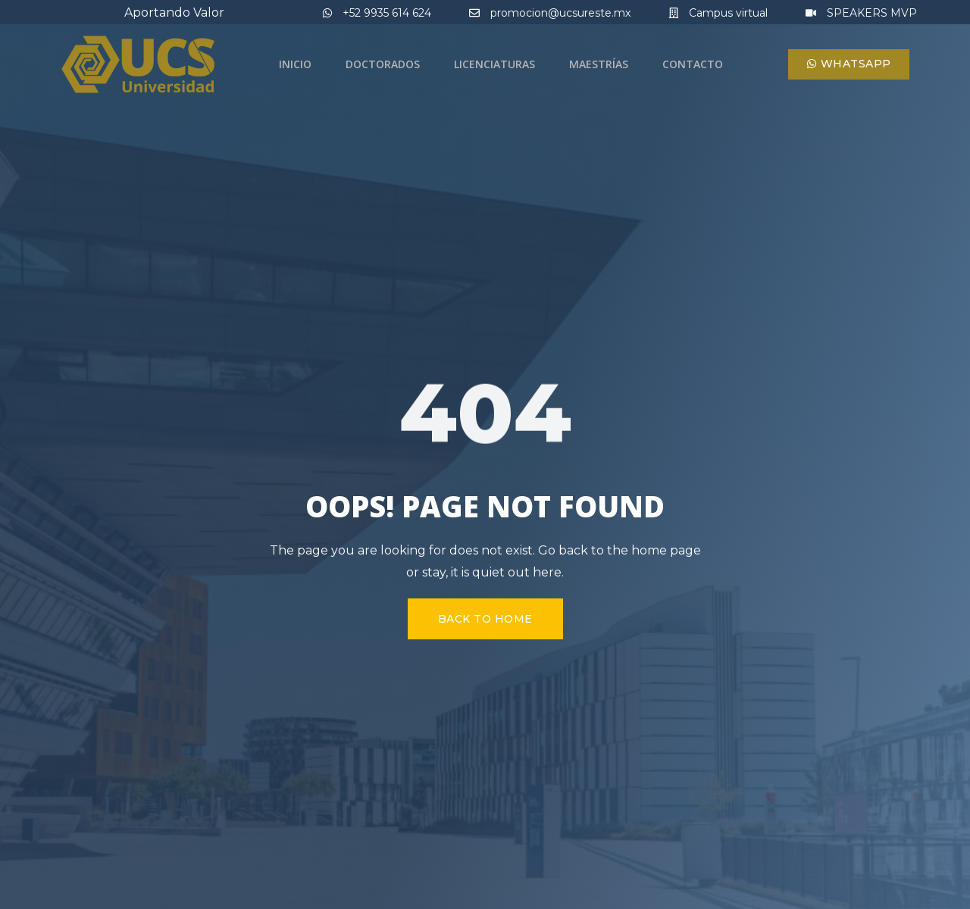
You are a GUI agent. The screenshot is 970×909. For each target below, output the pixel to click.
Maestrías (598, 64)
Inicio (295, 64)
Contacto (692, 64)
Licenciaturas (494, 64)
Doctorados (383, 64)
